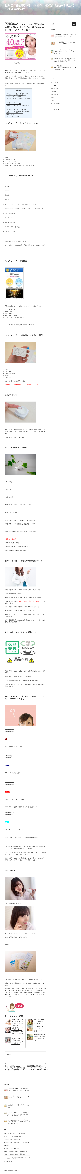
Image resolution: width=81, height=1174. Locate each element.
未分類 (52, 100)
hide (20, 90)
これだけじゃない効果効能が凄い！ (16, 95)
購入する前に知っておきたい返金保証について (16, 1151)
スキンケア (9, 1054)
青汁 (52, 106)
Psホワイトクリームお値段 (13, 104)
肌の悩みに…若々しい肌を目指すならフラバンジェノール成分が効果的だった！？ (14, 1042)
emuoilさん (10, 22)
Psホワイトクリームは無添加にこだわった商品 (16, 1142)
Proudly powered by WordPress (12, 1170)
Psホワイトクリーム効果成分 (14, 96)
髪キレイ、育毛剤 (55, 109)
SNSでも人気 (10, 114)
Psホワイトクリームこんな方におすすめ (17, 93)
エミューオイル (54, 82)
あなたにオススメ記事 (12, 116)
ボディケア (53, 91)
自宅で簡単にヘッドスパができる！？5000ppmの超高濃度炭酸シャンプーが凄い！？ (14, 1031)
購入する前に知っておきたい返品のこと (17, 109)
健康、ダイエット (55, 94)
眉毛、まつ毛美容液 (56, 103)
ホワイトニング (54, 88)
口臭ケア (53, 97)
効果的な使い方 (10, 102)
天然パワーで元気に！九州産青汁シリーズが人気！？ (39, 1021)
